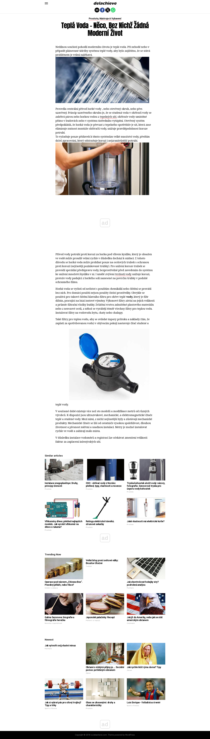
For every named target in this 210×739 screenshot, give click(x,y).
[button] (46, 3)
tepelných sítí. (108, 116)
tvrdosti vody (123, 274)
